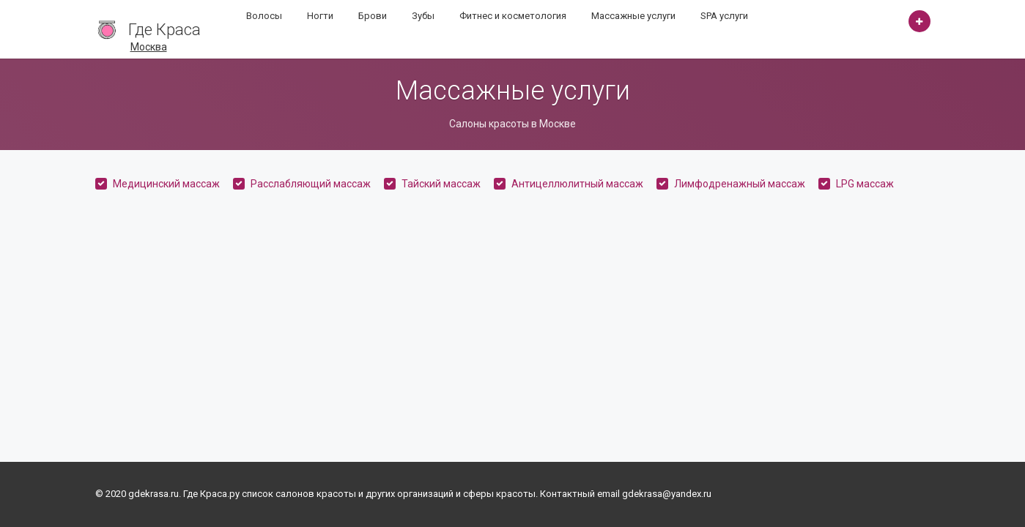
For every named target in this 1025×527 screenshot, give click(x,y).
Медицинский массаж (166, 184)
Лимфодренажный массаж (739, 184)
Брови (372, 15)
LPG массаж (865, 184)
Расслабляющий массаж (311, 184)
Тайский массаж (441, 184)
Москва (148, 47)
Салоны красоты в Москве (512, 124)
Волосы (264, 15)
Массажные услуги (633, 15)
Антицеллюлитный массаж (577, 184)
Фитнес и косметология (512, 15)
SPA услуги (724, 15)
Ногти (320, 15)
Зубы (423, 15)
